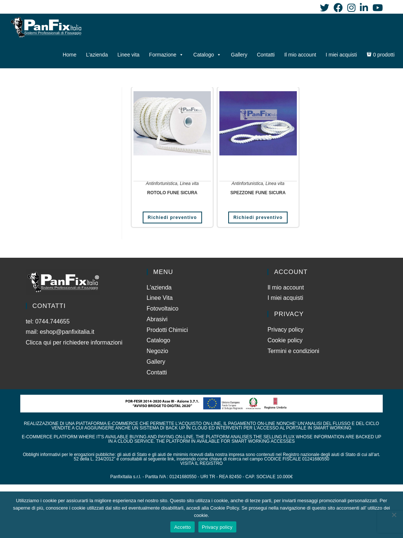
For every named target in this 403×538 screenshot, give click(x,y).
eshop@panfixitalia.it (67, 332)
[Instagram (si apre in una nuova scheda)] (351, 7)
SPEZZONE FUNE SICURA (258, 192)
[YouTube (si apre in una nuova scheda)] (376, 7)
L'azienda (159, 287)
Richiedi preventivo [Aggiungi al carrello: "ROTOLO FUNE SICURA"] (172, 217)
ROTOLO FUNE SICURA (172, 192)
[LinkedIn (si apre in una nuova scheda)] (364, 7)
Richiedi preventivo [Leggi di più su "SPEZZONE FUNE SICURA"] (258, 217)
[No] (393, 514)
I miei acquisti (341, 55)
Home (69, 55)
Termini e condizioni (293, 351)
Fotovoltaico (162, 308)
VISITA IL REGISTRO (201, 463)
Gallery (239, 55)
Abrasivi (157, 319)
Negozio (158, 351)
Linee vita (128, 55)
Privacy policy (285, 329)
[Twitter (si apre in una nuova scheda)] (324, 7)
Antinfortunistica (161, 183)
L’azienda (97, 55)
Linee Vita (160, 298)
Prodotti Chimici (167, 330)
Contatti (266, 55)
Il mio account (300, 55)
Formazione (166, 54)
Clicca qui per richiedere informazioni (75, 342)
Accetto (182, 527)
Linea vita (189, 183)
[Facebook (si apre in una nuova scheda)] (338, 7)
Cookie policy (284, 340)
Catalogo (207, 54)
